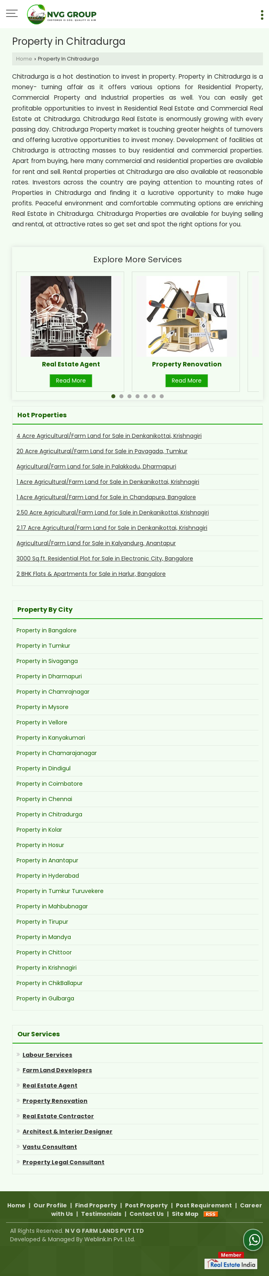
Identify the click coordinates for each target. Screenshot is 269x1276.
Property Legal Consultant (63, 1162)
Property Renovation (187, 364)
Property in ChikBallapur (50, 983)
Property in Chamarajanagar (57, 753)
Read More (71, 381)
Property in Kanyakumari (51, 738)
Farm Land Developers (57, 1070)
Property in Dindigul (44, 768)
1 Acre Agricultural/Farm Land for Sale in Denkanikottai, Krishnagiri (108, 482)
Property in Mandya (44, 937)
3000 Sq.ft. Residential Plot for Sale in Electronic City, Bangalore (105, 558)
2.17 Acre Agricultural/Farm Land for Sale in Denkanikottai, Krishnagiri (112, 528)
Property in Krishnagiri (47, 968)
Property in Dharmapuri (49, 676)
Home (24, 58)
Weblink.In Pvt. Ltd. (109, 1239)
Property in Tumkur (43, 646)
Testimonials (101, 1214)
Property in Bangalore (47, 630)
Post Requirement (204, 1205)
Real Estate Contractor (58, 1116)
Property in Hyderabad (48, 876)
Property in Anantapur (47, 860)
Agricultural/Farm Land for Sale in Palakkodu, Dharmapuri (96, 466)
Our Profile (50, 1205)
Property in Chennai (44, 799)
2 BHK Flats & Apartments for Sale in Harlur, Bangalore (91, 574)
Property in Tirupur (42, 922)
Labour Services (47, 1055)
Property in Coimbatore (50, 784)
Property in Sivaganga (47, 661)
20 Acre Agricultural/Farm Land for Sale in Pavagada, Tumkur (102, 451)
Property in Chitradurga (49, 814)
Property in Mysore (43, 707)
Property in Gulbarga (45, 998)
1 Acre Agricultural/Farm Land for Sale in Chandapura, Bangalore (106, 497)
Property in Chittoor (44, 952)
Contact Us (146, 1214)
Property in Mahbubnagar (52, 906)
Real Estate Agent (71, 364)
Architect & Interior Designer (68, 1131)
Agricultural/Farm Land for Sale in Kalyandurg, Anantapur (96, 543)
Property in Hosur (40, 845)
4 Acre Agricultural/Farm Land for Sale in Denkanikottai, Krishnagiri (109, 436)
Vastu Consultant (50, 1147)
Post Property (146, 1205)
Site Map (185, 1214)
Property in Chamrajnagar (53, 692)
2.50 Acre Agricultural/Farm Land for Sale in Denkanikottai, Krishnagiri (113, 512)
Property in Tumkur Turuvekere (60, 891)
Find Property (96, 1205)
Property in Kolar (39, 830)
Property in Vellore (42, 722)
